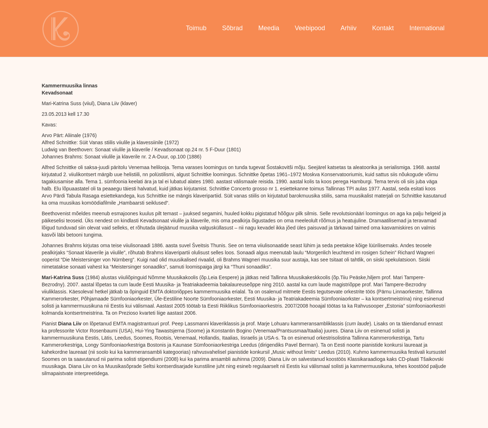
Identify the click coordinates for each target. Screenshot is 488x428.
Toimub (196, 28)
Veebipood (310, 28)
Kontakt (383, 28)
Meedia (268, 28)
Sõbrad (232, 28)
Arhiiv (349, 28)
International (426, 28)
